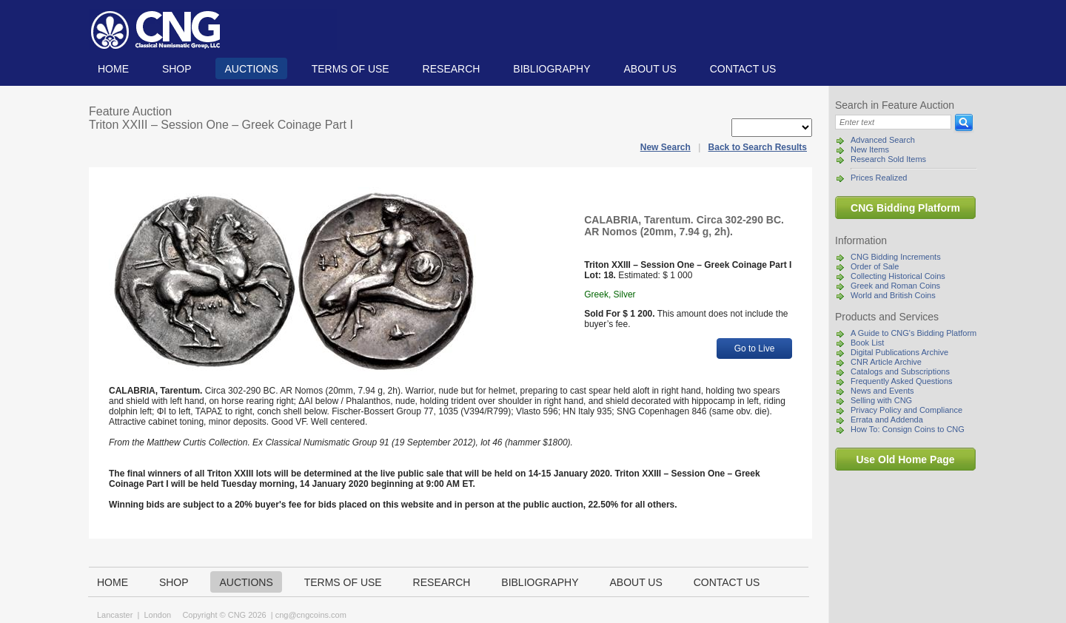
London (157, 614)
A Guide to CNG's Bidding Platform (913, 333)
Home (113, 69)
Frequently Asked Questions (902, 381)
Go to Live (754, 348)
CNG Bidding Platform (905, 208)
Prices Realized (879, 177)
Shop (177, 69)
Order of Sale (875, 266)
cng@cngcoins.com (310, 614)
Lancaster (115, 614)
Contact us (743, 69)
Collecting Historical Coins (898, 276)
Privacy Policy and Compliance (906, 409)
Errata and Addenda (887, 419)
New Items (870, 149)
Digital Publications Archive (899, 352)
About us (649, 69)
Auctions (251, 69)
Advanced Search (883, 139)
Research (451, 69)
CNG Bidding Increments (896, 256)
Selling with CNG (881, 400)
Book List (867, 342)
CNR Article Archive (886, 361)
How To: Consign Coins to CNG (908, 429)
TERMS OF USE (350, 69)
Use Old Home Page (905, 459)
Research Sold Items (888, 159)
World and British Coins (893, 295)
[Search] (893, 122)
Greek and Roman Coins (895, 285)
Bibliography (551, 69)
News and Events (882, 390)
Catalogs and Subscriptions (900, 371)
